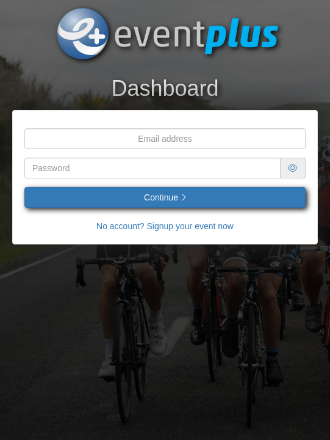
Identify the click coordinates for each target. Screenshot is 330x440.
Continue (165, 197)
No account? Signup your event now (165, 226)
